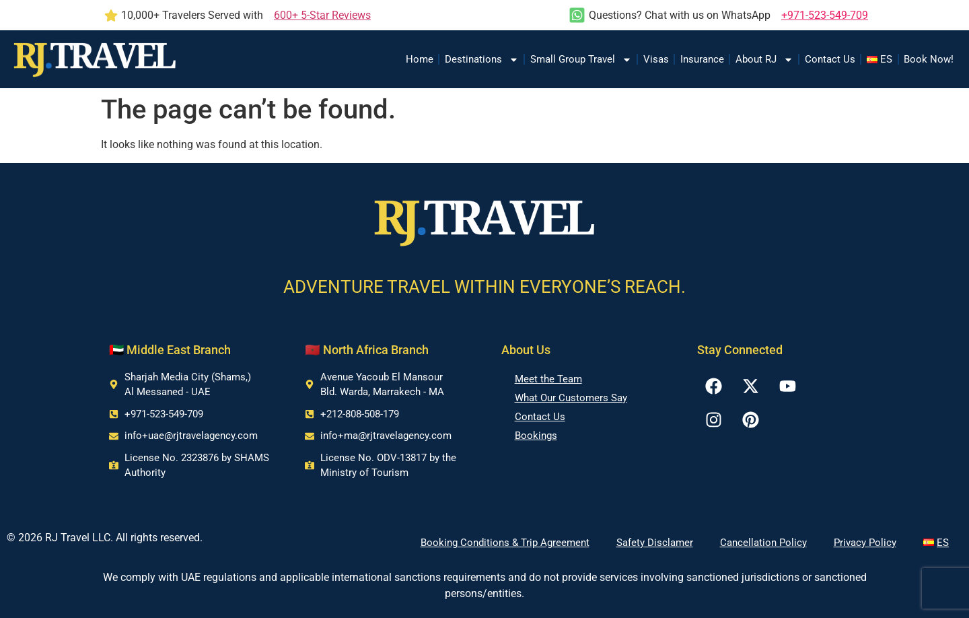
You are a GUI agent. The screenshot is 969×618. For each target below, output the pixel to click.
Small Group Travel (581, 59)
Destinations (482, 59)
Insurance (702, 59)
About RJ (764, 59)
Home (419, 59)
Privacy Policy (865, 543)
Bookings (536, 436)
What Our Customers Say (571, 398)
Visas (656, 59)
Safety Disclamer (654, 543)
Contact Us (830, 59)
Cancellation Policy (763, 543)
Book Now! (929, 59)
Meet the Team (548, 379)
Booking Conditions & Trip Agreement (505, 543)
